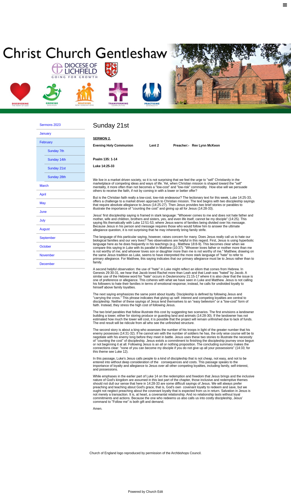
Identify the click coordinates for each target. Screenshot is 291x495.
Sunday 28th (57, 177)
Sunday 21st (57, 168)
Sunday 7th (56, 151)
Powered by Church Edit (145, 491)
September (47, 238)
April (43, 194)
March (44, 185)
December (47, 264)
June (43, 211)
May (43, 203)
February (46, 142)
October (45, 246)
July (42, 220)
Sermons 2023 (50, 125)
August (45, 229)
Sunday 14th (57, 159)
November (47, 255)
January (45, 133)
